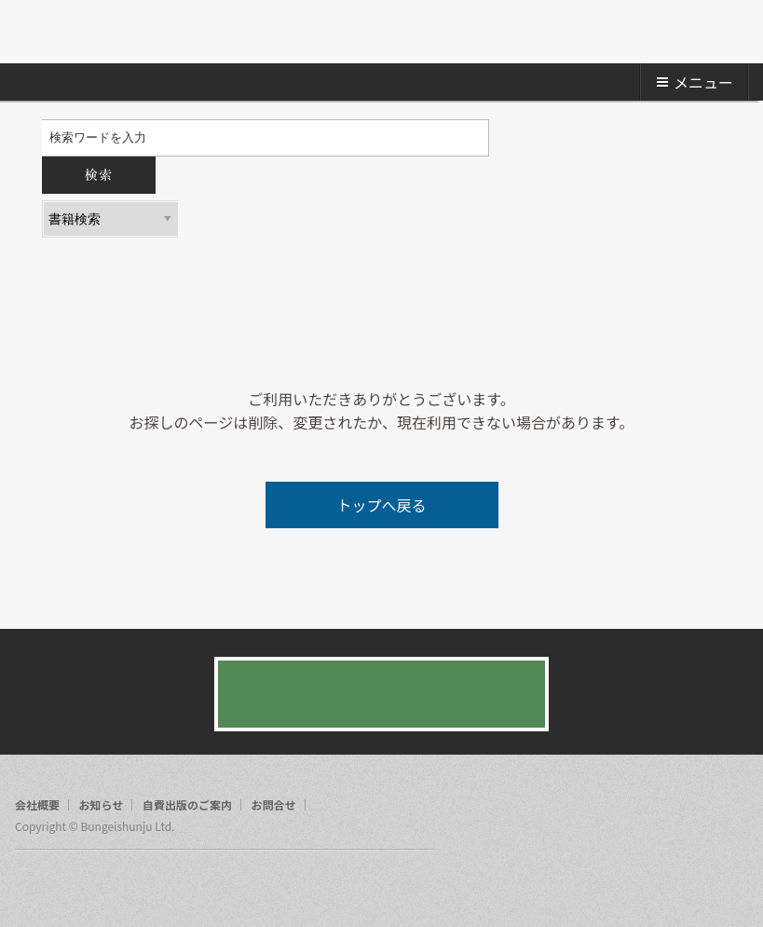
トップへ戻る (381, 505)
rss (101, 884)
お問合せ (274, 805)
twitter (65, 884)
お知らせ (101, 805)
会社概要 (37, 805)
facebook (30, 884)
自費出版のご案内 (187, 805)
